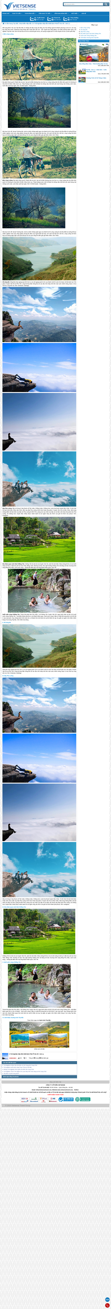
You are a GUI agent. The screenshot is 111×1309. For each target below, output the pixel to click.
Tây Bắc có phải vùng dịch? (11, 1073)
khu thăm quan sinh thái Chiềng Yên (91, 33)
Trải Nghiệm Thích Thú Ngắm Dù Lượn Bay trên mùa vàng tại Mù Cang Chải (25, 1071)
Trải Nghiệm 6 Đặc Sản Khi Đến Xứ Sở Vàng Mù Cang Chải (20, 1065)
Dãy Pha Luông (85, 31)
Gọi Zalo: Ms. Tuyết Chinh (32, 19)
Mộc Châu (13, 84)
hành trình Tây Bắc (45, 1020)
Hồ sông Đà (84, 29)
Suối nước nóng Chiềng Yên (89, 35)
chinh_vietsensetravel (35, 20)
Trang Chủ (24, 6)
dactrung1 (68, 20)
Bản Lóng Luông (85, 27)
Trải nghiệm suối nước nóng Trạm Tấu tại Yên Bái (17, 1067)
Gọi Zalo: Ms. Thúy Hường (65, 19)
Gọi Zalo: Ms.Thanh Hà (49, 19)
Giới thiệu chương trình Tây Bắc (90, 37)
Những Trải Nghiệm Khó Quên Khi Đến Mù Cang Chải (19, 1069)
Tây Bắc (14, 620)
